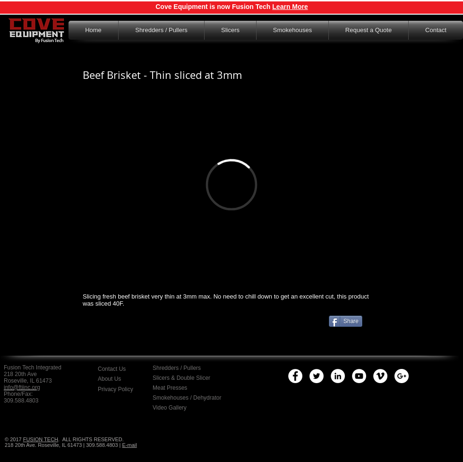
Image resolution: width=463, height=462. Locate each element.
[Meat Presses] (176, 388)
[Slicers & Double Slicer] (182, 378)
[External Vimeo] (231, 184)
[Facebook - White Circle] (295, 376)
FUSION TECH (40, 439)
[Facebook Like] (142, 339)
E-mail (129, 445)
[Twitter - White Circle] (316, 376)
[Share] (345, 321)
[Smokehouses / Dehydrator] (188, 398)
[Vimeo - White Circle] (380, 376)
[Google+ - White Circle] (401, 376)
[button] (122, 389)
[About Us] (118, 379)
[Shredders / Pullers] (183, 368)
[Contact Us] (124, 369)
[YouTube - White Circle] (359, 376)
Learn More (290, 6)
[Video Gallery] (177, 407)
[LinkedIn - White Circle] (338, 376)
